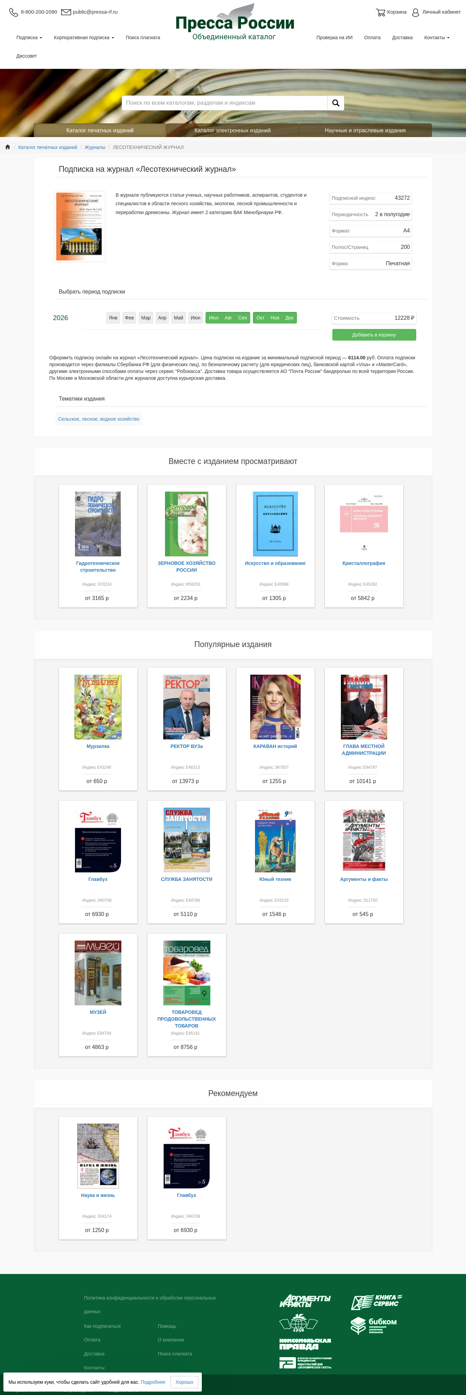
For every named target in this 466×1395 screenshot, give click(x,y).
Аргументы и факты (364, 879)
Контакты (437, 37)
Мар (145, 317)
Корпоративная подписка (84, 37)
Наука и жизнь (98, 1195)
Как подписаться (102, 1326)
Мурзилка (98, 746)
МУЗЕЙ (98, 1012)
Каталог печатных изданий (100, 130)
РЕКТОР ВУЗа (186, 746)
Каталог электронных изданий (233, 130)
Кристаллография (364, 563)
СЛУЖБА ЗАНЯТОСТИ (186, 879)
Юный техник (275, 879)
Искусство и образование (275, 563)
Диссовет (26, 56)
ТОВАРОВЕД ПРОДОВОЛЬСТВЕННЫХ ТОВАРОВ (186, 1019)
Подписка (29, 37)
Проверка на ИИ (334, 37)
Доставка (402, 37)
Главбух (98, 879)
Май (178, 317)
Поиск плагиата (143, 37)
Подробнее (153, 1382)
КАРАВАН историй (275, 746)
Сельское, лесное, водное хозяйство (98, 419)
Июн (195, 317)
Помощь (167, 1326)
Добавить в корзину (374, 335)
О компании (171, 1339)
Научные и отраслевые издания (365, 130)
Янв (113, 317)
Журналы (95, 147)
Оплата (372, 37)
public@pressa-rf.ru (89, 12)
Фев (129, 317)
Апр (162, 317)
